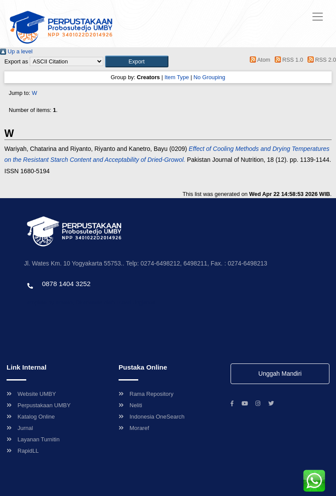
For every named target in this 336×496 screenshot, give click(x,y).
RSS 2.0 (320, 59)
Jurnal (20, 428)
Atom (258, 59)
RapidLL (22, 450)
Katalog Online (31, 416)
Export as (16, 61)
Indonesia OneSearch (152, 416)
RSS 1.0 (287, 59)
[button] (136, 61)
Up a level (16, 51)
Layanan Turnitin (33, 439)
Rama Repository (146, 394)
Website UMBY (31, 394)
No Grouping (209, 77)
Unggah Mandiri (280, 373)
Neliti (130, 405)
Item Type (176, 77)
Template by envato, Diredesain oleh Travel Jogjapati (89, 302)
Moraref (134, 428)
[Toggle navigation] (317, 16)
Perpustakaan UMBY (38, 405)
